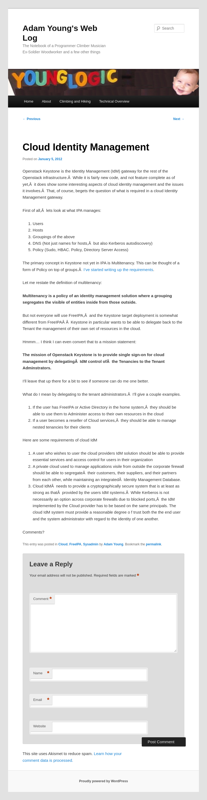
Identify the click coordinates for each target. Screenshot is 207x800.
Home (28, 101)
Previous (31, 119)
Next (178, 119)
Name (41, 673)
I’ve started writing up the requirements (118, 269)
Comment (42, 599)
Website (39, 726)
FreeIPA (75, 544)
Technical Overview (114, 101)
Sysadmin (90, 544)
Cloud (63, 544)
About (46, 101)
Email (41, 700)
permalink (153, 544)
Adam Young (113, 544)
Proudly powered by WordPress (103, 781)
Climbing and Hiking (75, 101)
